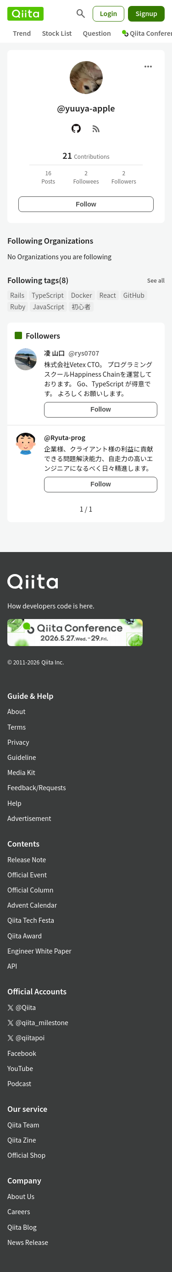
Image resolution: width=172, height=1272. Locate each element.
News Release (27, 1242)
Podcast (19, 1083)
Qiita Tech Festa (30, 920)
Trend (22, 33)
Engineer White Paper (39, 950)
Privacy (18, 742)
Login (108, 13)
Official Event (27, 874)
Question (97, 33)
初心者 (81, 306)
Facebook (21, 1053)
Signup (146, 13)
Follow (86, 204)
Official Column (30, 889)
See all (156, 280)
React (108, 295)
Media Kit (21, 772)
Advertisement (29, 818)
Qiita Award (24, 935)
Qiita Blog (22, 1227)
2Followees (86, 177)
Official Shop (26, 1155)
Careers (18, 1211)
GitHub (133, 295)
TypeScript (48, 295)
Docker (81, 295)
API (12, 966)
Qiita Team (23, 1124)
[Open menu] (148, 66)
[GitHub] (76, 128)
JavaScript (48, 306)
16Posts (48, 177)
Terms (16, 726)
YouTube (20, 1068)
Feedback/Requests (36, 787)
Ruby (17, 306)
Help (14, 803)
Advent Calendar (32, 904)
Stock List (57, 33)
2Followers (123, 177)
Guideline (21, 757)
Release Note (26, 859)
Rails (17, 295)
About (16, 711)
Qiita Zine (21, 1139)
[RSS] (96, 128)
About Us (20, 1196)
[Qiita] (25, 14)
